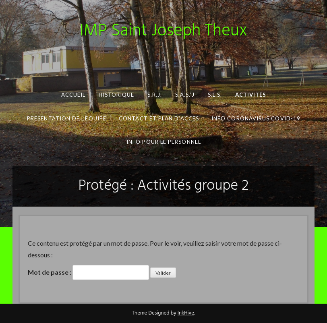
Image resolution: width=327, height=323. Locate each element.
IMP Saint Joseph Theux (163, 31)
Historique (116, 94)
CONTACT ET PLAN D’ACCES (159, 118)
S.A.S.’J (184, 94)
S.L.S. (214, 94)
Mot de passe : (88, 272)
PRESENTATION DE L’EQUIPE (66, 118)
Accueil (73, 94)
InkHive (186, 313)
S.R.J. (154, 94)
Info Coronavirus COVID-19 (255, 118)
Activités (250, 94)
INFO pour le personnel (163, 142)
